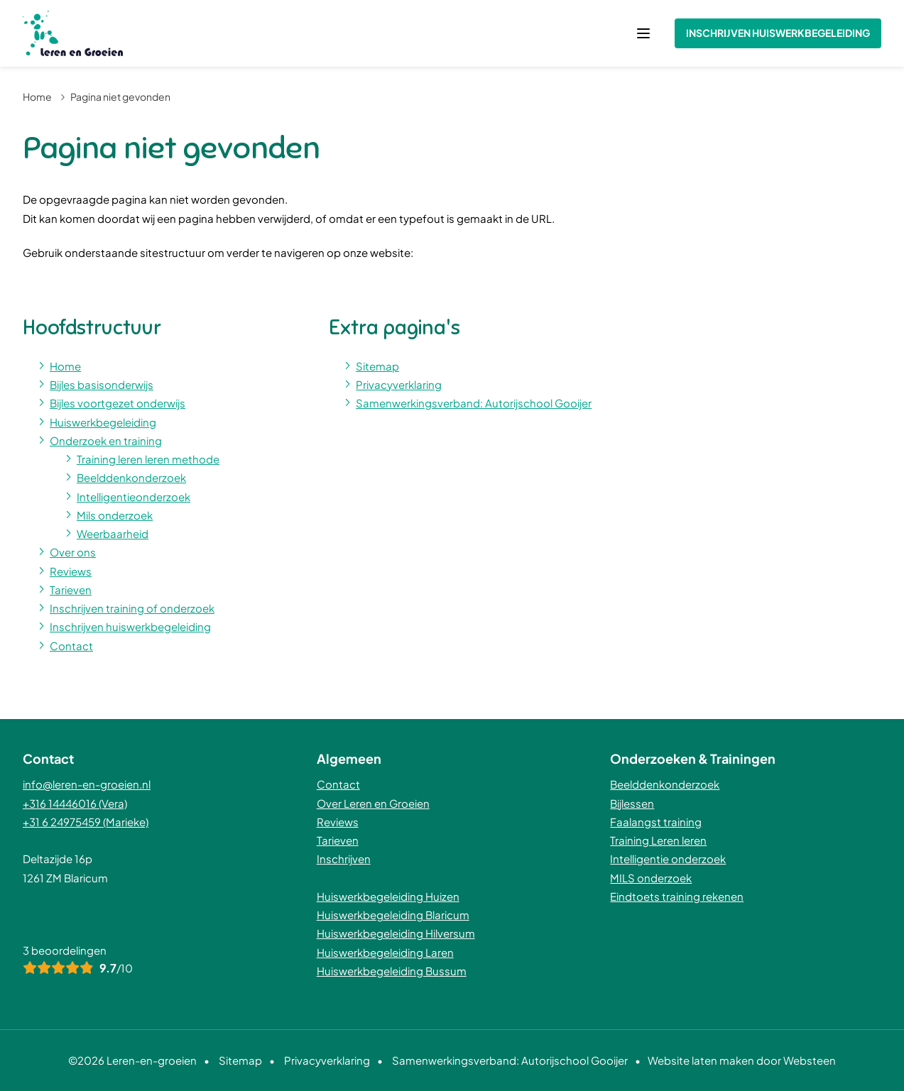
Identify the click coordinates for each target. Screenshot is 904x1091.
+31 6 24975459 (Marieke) (85, 821)
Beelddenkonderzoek (131, 477)
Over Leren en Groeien (373, 803)
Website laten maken (701, 1060)
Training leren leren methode (148, 459)
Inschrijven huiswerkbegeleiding (778, 32)
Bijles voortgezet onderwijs (117, 403)
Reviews (71, 571)
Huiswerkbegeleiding (103, 422)
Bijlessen (632, 803)
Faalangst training (656, 821)
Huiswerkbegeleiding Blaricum (393, 914)
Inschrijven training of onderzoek (132, 608)
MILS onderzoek (651, 877)
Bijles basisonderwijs (101, 384)
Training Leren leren (658, 840)
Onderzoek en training (106, 440)
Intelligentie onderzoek (668, 858)
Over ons (73, 552)
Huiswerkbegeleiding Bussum (392, 970)
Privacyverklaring (399, 384)
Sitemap (377, 366)
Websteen (809, 1060)
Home (37, 96)
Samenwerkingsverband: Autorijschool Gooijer (474, 403)
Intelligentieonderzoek (133, 496)
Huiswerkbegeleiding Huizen (388, 896)
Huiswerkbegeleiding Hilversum (396, 933)
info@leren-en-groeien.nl (87, 784)
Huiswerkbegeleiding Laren (385, 952)
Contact (71, 645)
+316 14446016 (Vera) (75, 803)
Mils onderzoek (115, 515)
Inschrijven (344, 858)
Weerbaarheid (112, 533)
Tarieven (71, 589)
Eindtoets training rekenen (677, 896)
